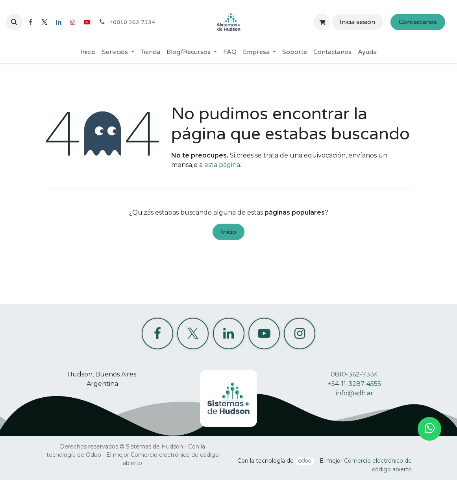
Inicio (228, 232)
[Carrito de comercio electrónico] (322, 22)
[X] (44, 22)
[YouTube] (87, 22)
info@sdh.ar (354, 393)
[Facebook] (30, 22)
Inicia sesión (357, 22)
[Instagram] (73, 22)
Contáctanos (418, 22)
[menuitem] (88, 52)
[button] (14, 22)
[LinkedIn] (58, 22)
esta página (222, 165)
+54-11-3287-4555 (354, 383)
